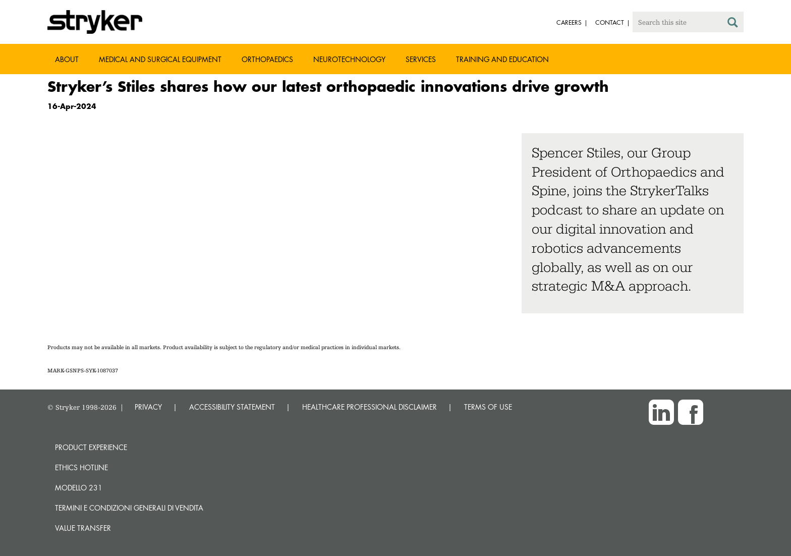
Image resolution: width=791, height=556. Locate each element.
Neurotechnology (349, 59)
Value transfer (83, 528)
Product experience (91, 447)
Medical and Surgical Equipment (160, 59)
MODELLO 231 (78, 487)
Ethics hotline (81, 467)
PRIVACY (148, 407)
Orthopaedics (267, 59)
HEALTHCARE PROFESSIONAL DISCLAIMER (369, 407)
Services (421, 59)
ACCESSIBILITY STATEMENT (232, 407)
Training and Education (502, 59)
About (67, 59)
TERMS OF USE (488, 407)
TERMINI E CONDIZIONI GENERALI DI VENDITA (129, 508)
